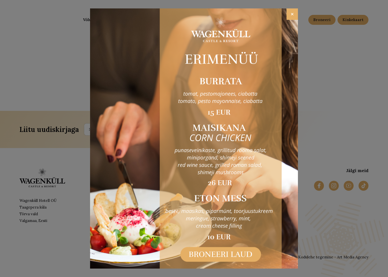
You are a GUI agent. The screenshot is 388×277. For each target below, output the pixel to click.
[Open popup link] (194, 138)
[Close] (292, 14)
